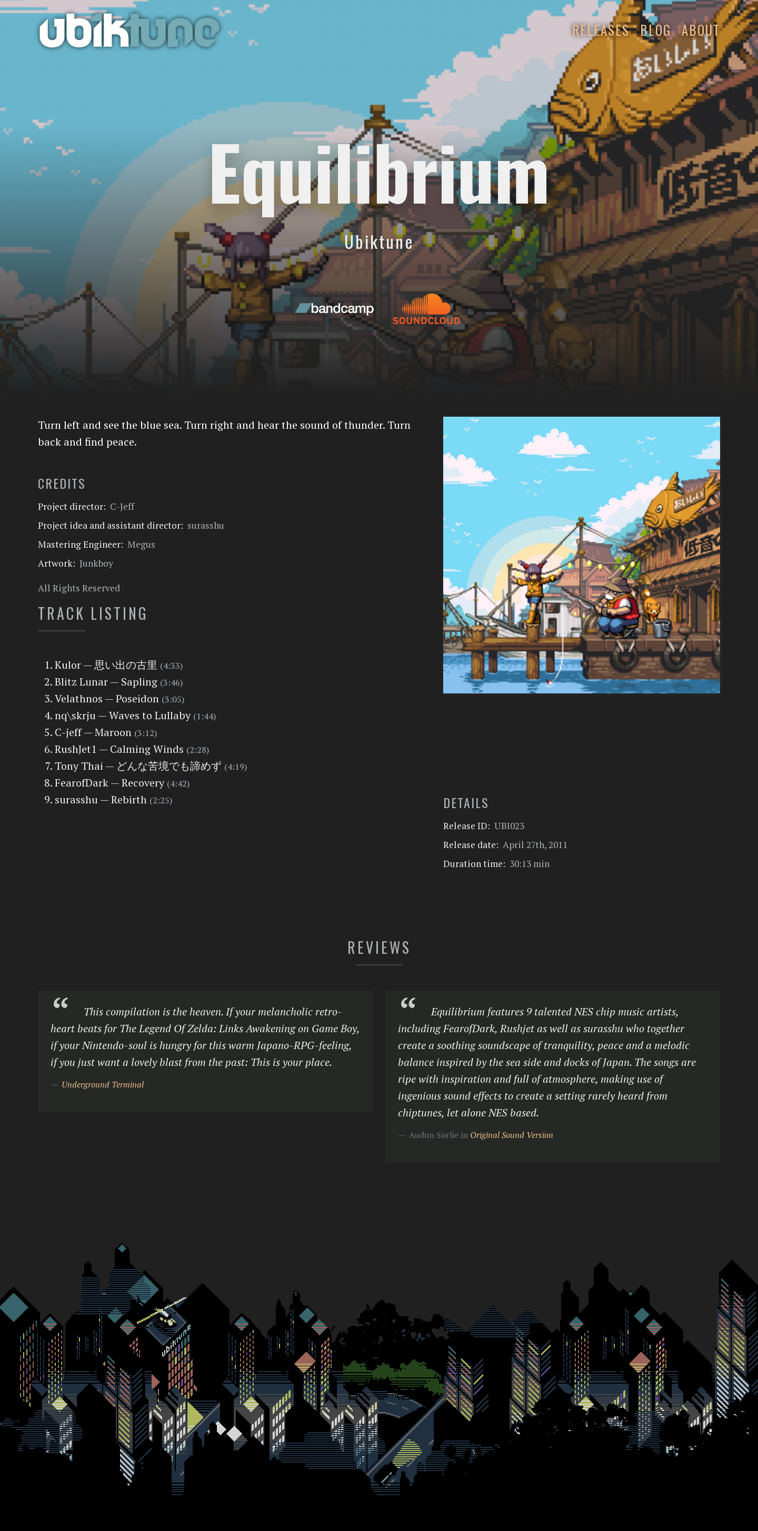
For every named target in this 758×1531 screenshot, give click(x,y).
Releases (601, 30)
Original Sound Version (511, 1135)
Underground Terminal (103, 1084)
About (701, 30)
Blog (655, 30)
